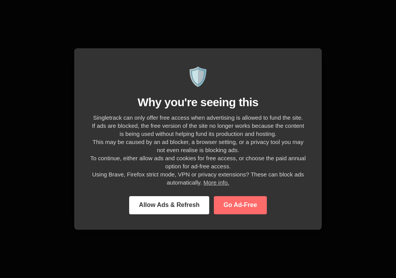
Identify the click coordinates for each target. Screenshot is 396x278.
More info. (216, 182)
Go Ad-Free (240, 205)
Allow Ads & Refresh (169, 205)
